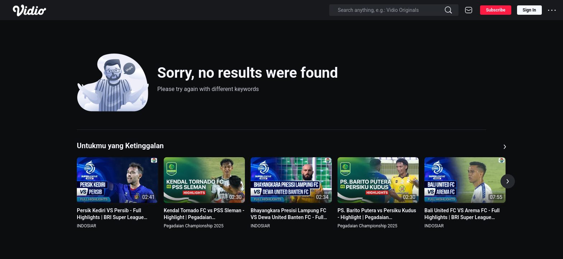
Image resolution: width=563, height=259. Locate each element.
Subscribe (495, 10)
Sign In (529, 10)
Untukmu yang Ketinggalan (120, 145)
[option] (117, 193)
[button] (508, 181)
